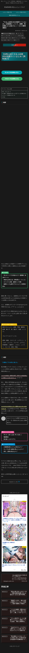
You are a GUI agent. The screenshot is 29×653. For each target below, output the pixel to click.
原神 (3, 37)
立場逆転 (4, 40)
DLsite (24, 570)
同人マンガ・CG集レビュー (8, 33)
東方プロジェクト (16, 37)
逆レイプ (16, 40)
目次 (13, 45)
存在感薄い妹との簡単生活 (8, 542)
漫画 (23, 37)
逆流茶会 (4, 544)
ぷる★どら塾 (5, 521)
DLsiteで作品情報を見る (12, 72)
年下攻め (8, 37)
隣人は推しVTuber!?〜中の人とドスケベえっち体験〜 (13, 566)
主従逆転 (21, 35)
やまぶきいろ (19, 33)
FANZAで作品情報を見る (12, 78)
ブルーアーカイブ (13, 35)
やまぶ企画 (5, 35)
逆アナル (10, 40)
